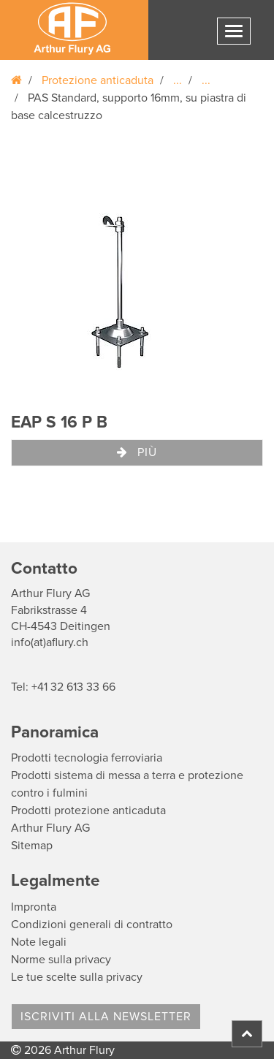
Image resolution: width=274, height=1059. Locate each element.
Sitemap (32, 845)
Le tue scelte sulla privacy (76, 977)
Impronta (33, 907)
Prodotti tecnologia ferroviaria (86, 758)
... (177, 80)
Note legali (38, 942)
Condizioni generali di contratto (91, 924)
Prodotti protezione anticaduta (88, 810)
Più (137, 452)
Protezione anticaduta (97, 80)
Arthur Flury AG (50, 828)
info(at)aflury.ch (49, 642)
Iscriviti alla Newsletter (105, 1016)
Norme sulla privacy (61, 959)
